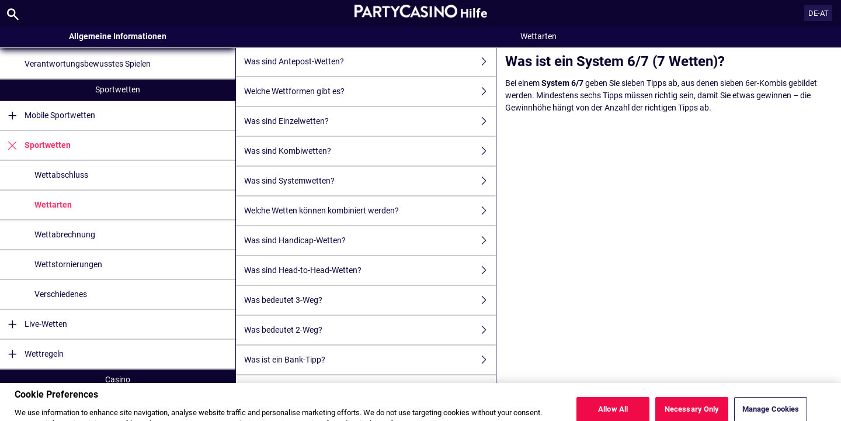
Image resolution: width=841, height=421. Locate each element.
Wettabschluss (61, 175)
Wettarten (53, 204)
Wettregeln (32, 354)
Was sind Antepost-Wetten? (369, 61)
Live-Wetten (33, 324)
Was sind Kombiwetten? (369, 151)
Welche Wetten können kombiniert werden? (369, 210)
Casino (117, 379)
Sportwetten (117, 89)
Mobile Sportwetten (47, 115)
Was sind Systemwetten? (369, 181)
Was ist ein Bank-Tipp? (369, 360)
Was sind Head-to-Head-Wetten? (369, 270)
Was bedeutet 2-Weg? (369, 330)
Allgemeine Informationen (117, 36)
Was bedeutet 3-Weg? (369, 300)
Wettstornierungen (68, 264)
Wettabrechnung (64, 234)
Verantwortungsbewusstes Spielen (88, 63)
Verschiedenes (60, 294)
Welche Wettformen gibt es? (369, 91)
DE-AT (818, 13)
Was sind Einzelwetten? (369, 121)
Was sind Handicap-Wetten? (369, 240)
